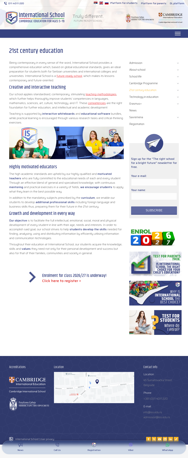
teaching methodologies (101, 94)
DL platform (177, 3)
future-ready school (69, 76)
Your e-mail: (139, 176)
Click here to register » (61, 281)
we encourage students (96, 187)
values (26, 248)
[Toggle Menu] (178, 33)
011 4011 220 (14, 3)
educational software (95, 113)
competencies (97, 103)
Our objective (18, 220)
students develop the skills (88, 229)
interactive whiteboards (58, 113)
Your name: (138, 190)
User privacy (47, 439)
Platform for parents (153, 3)
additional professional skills (55, 202)
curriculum (88, 197)
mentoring (16, 187)
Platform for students (123, 3)
